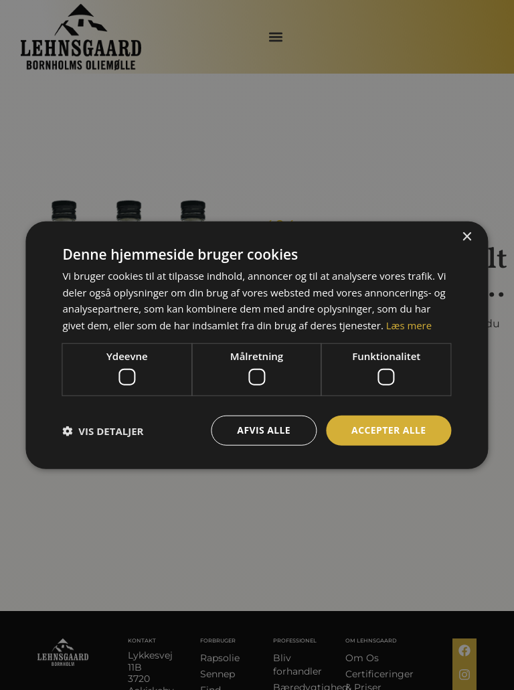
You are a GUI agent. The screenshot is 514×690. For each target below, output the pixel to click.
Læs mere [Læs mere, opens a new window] (409, 325)
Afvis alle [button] (263, 430)
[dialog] (257, 345)
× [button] (467, 237)
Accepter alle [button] (388, 430)
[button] (102, 430)
